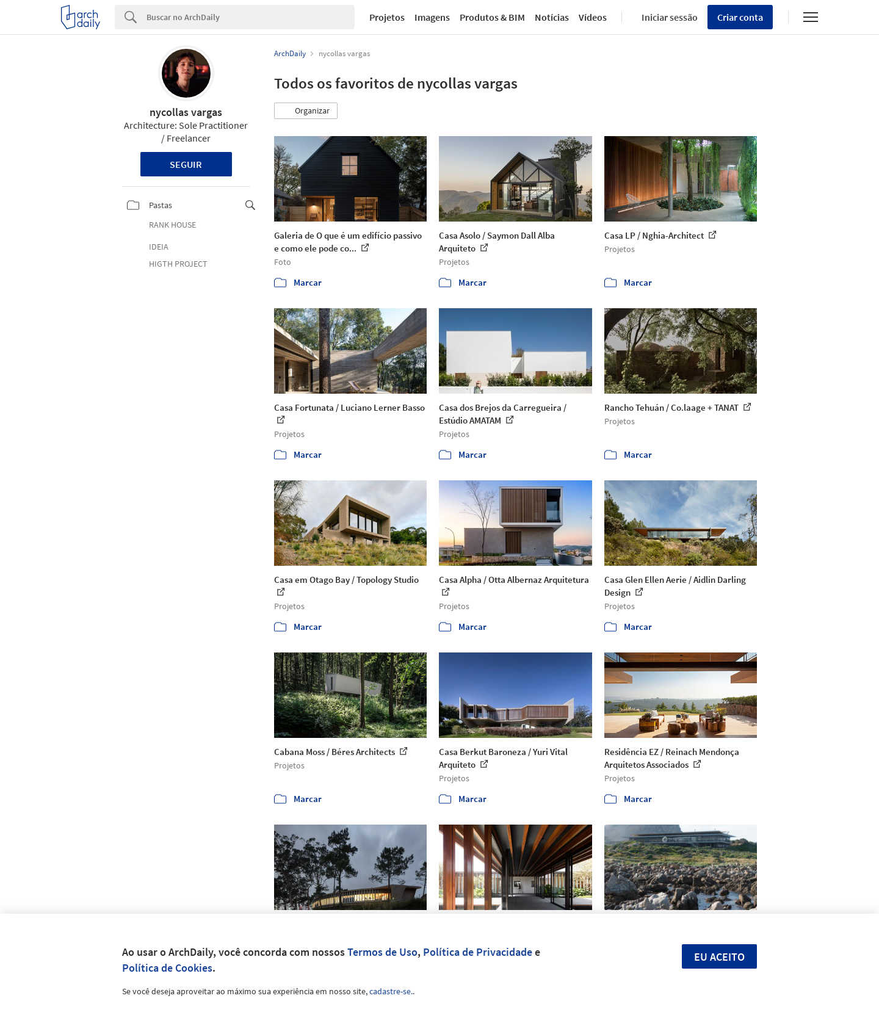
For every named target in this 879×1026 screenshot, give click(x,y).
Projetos (387, 17)
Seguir (186, 164)
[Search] (250, 17)
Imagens (432, 17)
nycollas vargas (186, 112)
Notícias (552, 17)
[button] (306, 111)
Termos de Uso (382, 952)
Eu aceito (719, 957)
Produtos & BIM (492, 17)
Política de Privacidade (477, 952)
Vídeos (593, 17)
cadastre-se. (391, 991)
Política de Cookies (167, 968)
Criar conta (740, 17)
